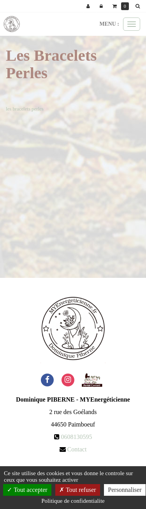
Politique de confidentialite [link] (72, 501)
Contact (77, 449)
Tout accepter (27, 489)
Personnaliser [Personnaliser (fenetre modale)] (124, 489)
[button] (139, 6)
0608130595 (76, 437)
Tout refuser (77, 489)
